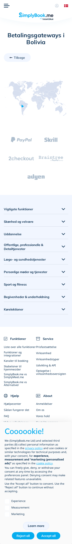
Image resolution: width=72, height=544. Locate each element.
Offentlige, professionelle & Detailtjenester (23, 247)
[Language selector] (64, 6)
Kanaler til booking (16, 361)
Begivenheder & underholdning (26, 297)
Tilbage (19, 58)
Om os (40, 410)
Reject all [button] (23, 536)
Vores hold (43, 416)
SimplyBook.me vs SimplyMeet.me (15, 375)
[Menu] (7, 6)
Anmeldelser (44, 404)
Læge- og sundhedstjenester (25, 259)
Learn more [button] (36, 526)
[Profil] (57, 6)
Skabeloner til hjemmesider (13, 367)
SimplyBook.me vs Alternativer (15, 383)
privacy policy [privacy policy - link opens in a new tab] (34, 448)
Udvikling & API (46, 365)
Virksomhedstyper (47, 359)
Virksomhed (43, 353)
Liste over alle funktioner (20, 347)
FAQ (6, 416)
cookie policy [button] (44, 463)
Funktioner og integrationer (13, 353)
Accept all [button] (48, 536)
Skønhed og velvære (18, 222)
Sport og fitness (15, 284)
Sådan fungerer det (16, 410)
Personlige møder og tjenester (25, 272)
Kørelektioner (13, 309)
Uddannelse (13, 234)
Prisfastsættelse (46, 347)
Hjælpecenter (12, 404)
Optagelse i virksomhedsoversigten (51, 372)
